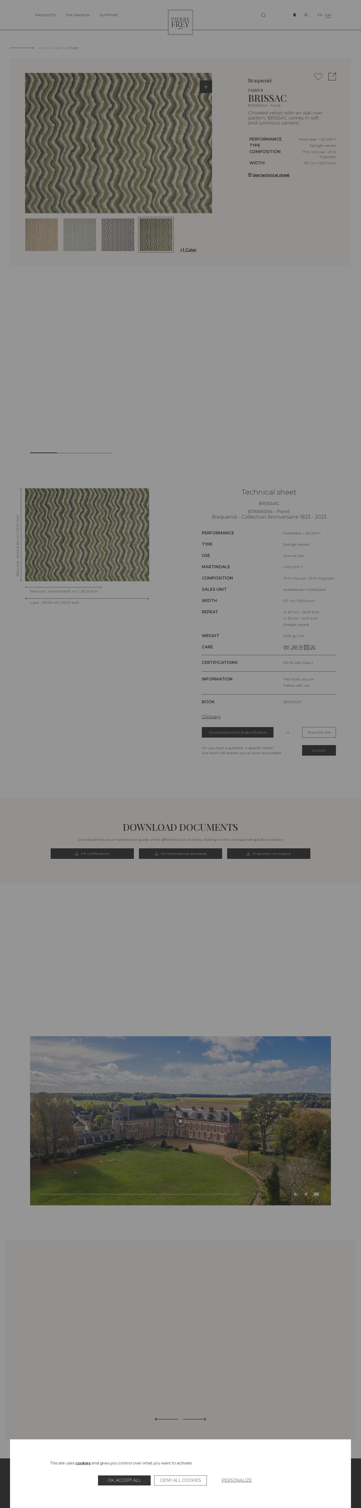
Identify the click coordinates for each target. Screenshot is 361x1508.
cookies (83, 1463)
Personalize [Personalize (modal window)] (237, 1480)
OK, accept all (124, 1480)
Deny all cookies (180, 1480)
